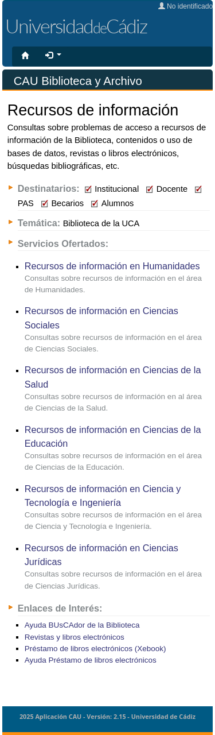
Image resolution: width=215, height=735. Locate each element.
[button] (53, 55)
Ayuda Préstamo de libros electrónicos (91, 660)
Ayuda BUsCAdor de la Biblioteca (82, 625)
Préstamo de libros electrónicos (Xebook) (95, 648)
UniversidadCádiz (76, 25)
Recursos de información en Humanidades (112, 266)
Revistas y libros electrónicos (74, 637)
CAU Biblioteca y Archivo (78, 81)
